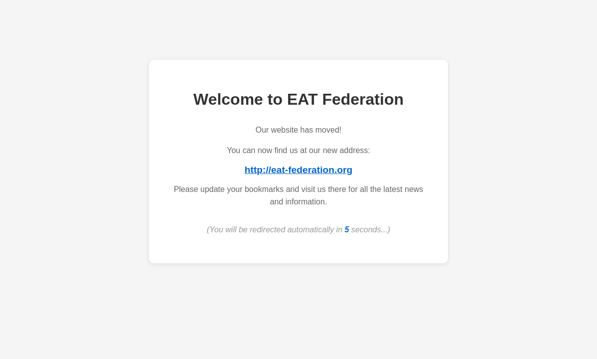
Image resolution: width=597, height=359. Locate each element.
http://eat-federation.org (298, 170)
